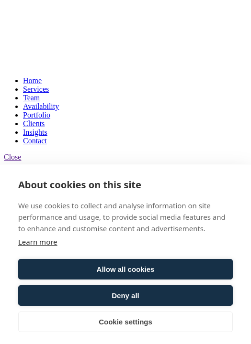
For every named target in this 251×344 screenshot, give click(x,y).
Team (31, 98)
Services (36, 89)
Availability (41, 106)
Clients (34, 123)
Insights (35, 132)
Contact (35, 141)
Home (32, 80)
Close (12, 157)
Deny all (125, 295)
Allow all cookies (126, 269)
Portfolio (36, 115)
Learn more (37, 242)
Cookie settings (125, 322)
